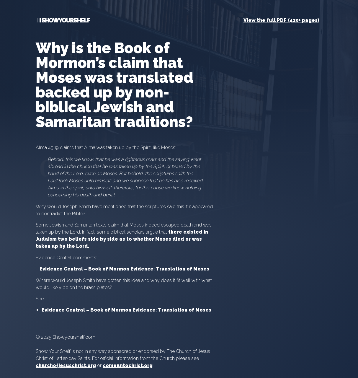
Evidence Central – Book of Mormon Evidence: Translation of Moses (124, 269)
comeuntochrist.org (128, 365)
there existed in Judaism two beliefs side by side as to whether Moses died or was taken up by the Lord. (122, 239)
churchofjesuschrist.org (66, 365)
